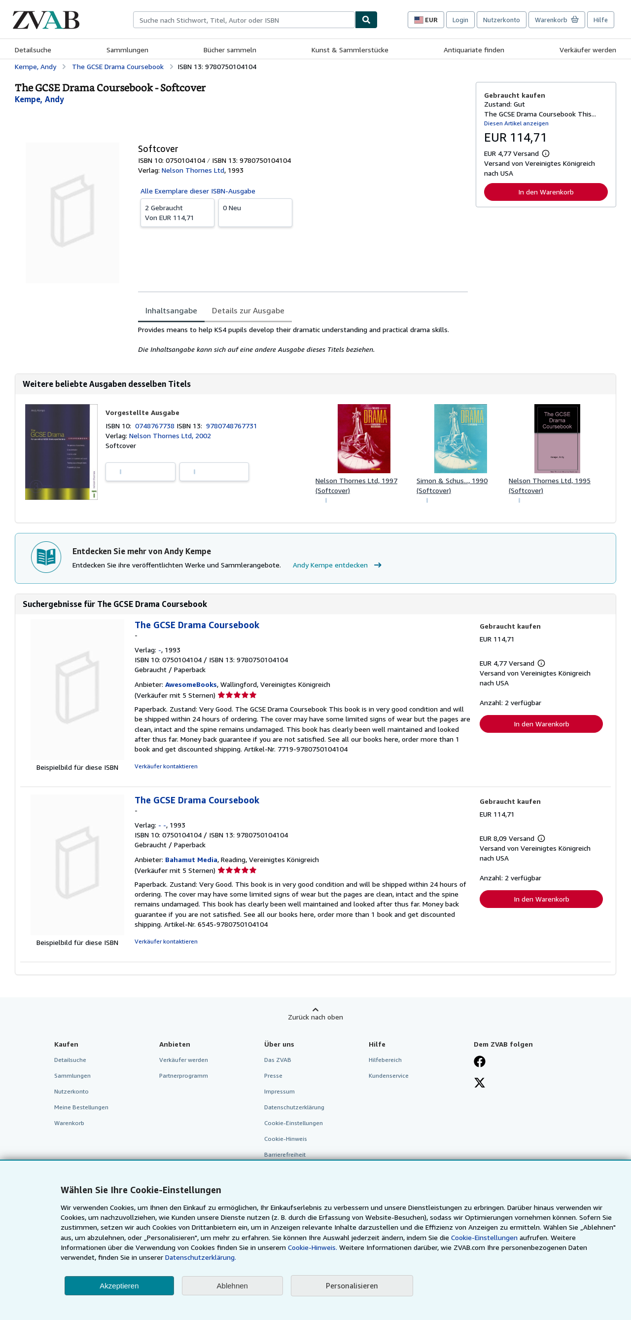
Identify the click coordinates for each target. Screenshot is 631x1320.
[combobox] (244, 19)
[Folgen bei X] (480, 1083)
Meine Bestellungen (81, 1107)
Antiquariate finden (474, 49)
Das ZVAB (277, 1059)
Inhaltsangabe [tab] (171, 310)
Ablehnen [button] (232, 1286)
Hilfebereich (385, 1059)
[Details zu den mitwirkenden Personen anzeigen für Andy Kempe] (39, 99)
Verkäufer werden (588, 49)
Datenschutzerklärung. (200, 1257)
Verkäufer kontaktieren (166, 766)
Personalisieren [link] (352, 1285)
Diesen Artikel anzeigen (516, 123)
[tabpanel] (303, 339)
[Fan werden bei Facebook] (480, 1062)
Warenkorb (69, 1123)
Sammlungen (127, 49)
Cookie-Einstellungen (484, 1237)
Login (460, 20)
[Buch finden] (366, 19)
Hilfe (601, 20)
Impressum (279, 1091)
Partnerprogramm (183, 1075)
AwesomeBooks (191, 684)
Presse (273, 1075)
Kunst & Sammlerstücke (350, 49)
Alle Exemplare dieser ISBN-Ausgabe (197, 191)
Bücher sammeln (230, 49)
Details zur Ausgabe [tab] (248, 310)
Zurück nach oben (315, 1017)
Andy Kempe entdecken (338, 565)
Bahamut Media (191, 859)
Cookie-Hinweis (285, 1138)
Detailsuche (33, 49)
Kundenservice (389, 1075)
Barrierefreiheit (285, 1154)
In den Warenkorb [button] (546, 192)
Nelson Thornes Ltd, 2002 (170, 435)
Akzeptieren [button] (119, 1286)
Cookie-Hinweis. (312, 1247)
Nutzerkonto (501, 20)
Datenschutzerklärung (294, 1107)
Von (177, 212)
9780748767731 (231, 425)
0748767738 (155, 425)
